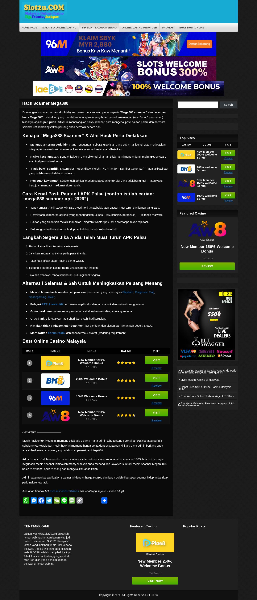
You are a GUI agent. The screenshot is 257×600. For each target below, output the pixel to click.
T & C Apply (91, 366)
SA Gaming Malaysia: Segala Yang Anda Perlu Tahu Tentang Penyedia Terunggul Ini (207, 371)
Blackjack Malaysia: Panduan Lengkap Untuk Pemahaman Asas (206, 404)
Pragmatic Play (144, 292)
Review (156, 368)
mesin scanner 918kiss (64, 491)
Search (228, 104)
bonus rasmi (56, 332)
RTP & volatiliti (52, 304)
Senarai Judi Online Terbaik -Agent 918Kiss (207, 396)
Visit (156, 360)
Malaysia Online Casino (59, 27)
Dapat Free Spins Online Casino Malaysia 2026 (204, 387)
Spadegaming (37, 297)
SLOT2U (152, 595)
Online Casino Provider (139, 27)
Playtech (127, 292)
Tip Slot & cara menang (99, 27)
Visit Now (155, 580)
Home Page (29, 27)
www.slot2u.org (47, 533)
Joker (51, 297)
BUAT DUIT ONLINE (191, 27)
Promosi (168, 27)
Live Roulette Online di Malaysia (200, 379)
